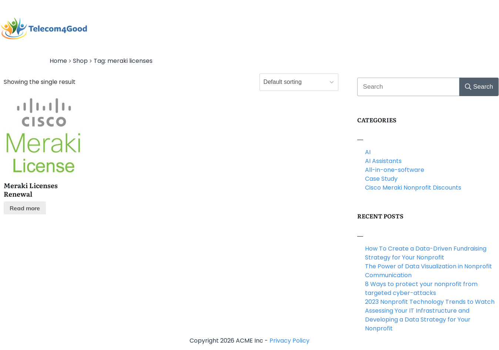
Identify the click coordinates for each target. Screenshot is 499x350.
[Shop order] (298, 82)
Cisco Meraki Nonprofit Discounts (413, 187)
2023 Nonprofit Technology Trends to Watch (430, 302)
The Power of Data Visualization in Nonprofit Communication (428, 270)
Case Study (381, 178)
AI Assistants (383, 161)
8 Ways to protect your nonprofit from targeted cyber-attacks (421, 288)
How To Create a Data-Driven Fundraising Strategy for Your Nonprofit (425, 253)
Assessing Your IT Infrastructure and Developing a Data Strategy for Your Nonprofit (417, 319)
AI (368, 152)
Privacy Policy (289, 340)
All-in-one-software (394, 170)
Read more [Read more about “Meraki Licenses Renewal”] (25, 208)
